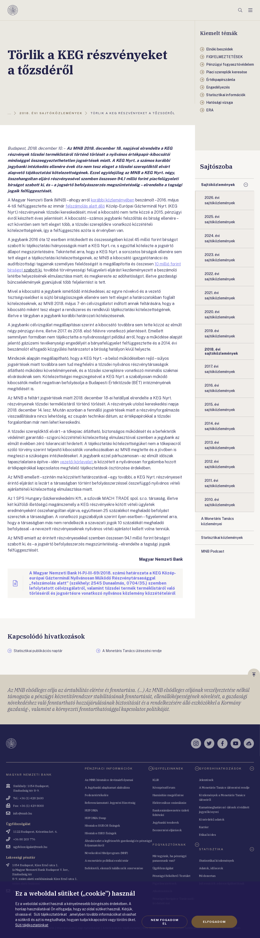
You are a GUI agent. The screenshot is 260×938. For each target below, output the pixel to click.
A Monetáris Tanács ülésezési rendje (224, 787)
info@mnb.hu (22, 813)
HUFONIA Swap (95, 818)
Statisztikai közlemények (216, 860)
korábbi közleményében (112, 200)
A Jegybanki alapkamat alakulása (107, 787)
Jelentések (206, 780)
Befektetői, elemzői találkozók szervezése (114, 868)
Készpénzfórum (164, 787)
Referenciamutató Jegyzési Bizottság (110, 803)
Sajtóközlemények (218, 185)
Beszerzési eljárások (167, 830)
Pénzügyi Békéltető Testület (171, 876)
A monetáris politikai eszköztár (106, 860)
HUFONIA (91, 810)
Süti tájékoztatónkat (31, 925)
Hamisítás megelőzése (168, 795)
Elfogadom (214, 922)
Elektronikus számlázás (169, 803)
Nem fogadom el (164, 921)
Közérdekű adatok (211, 819)
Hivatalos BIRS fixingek (101, 833)
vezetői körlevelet (76, 461)
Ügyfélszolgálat (163, 868)
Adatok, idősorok (211, 868)
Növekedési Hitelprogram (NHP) (106, 853)
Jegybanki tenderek (166, 822)
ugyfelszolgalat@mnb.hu (30, 847)
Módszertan (207, 876)
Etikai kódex (207, 835)
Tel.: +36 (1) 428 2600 (28, 798)
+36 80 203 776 (24, 839)
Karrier (204, 827)
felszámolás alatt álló (85, 206)
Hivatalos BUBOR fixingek (102, 825)
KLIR (156, 780)
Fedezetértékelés (96, 795)
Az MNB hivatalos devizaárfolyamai (109, 780)
